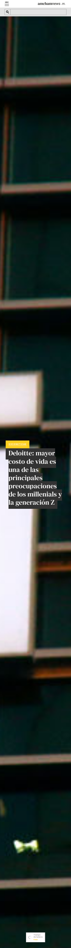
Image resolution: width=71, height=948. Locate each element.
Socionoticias (18, 444)
